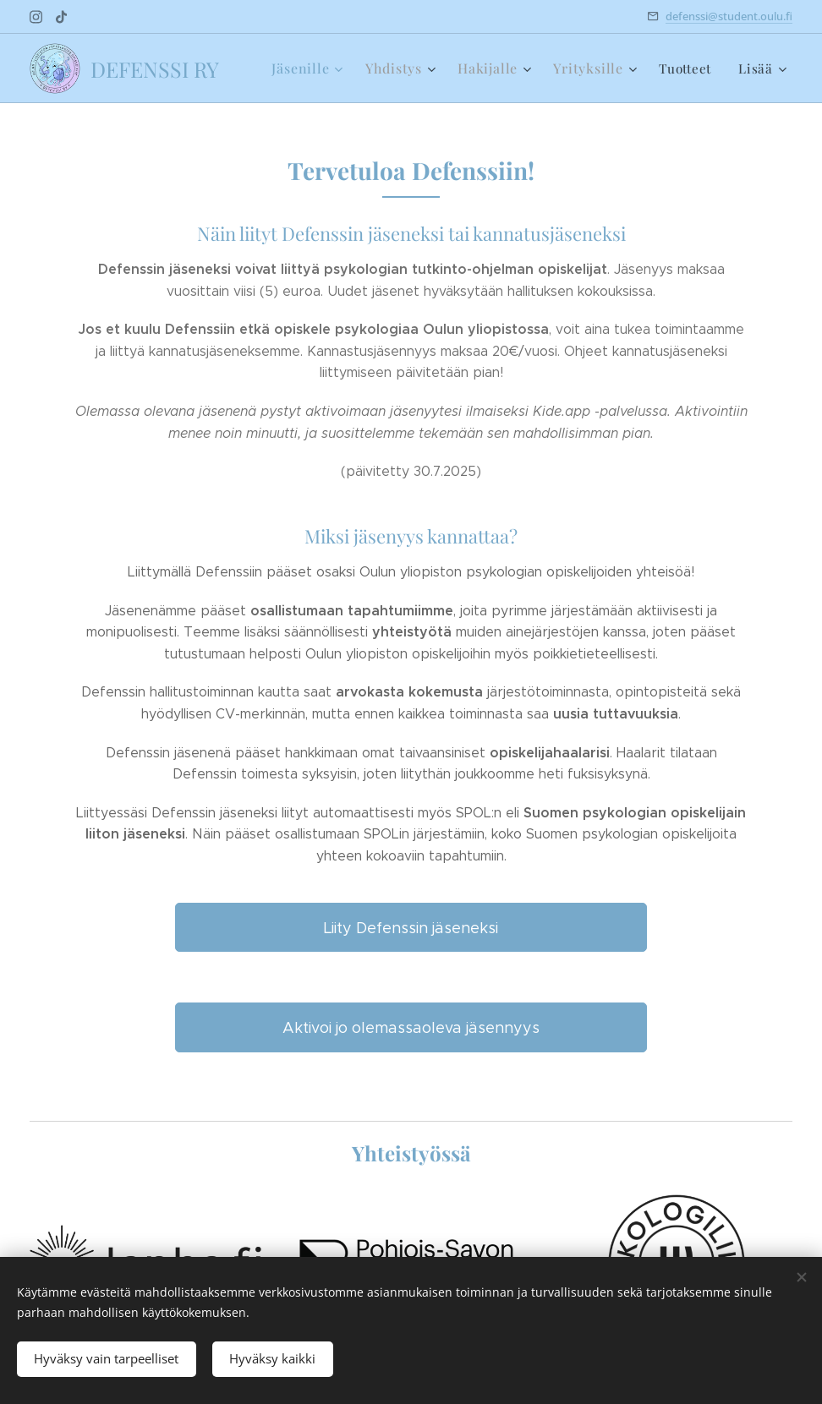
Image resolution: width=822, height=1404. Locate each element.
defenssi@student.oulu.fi (729, 16)
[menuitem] (319, 68)
